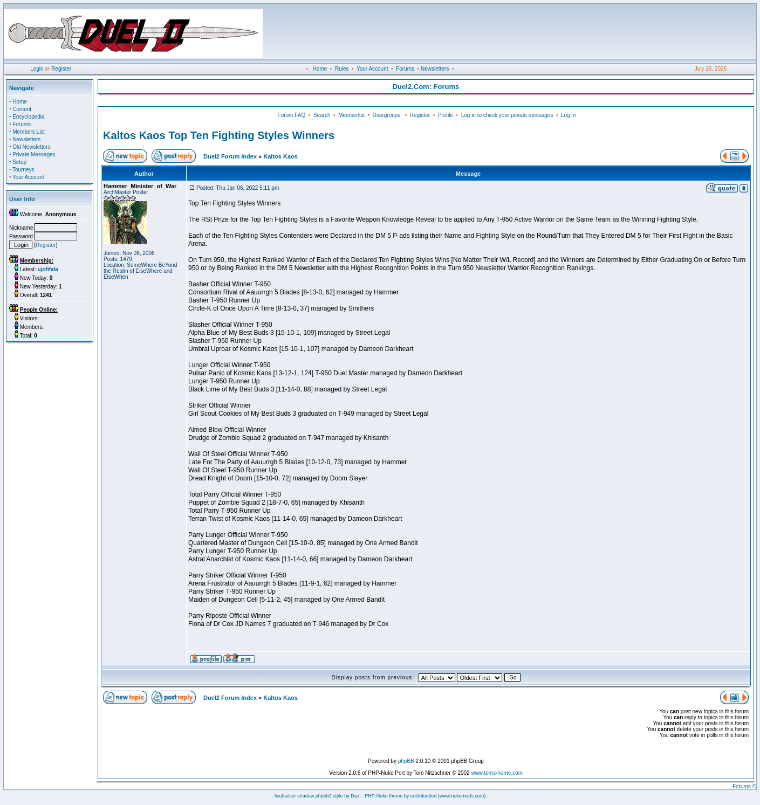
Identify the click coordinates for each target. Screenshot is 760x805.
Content (21, 109)
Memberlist (351, 115)
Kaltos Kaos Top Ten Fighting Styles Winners (218, 135)
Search (322, 115)
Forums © (744, 786)
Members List (28, 132)
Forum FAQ (292, 115)
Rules (342, 69)
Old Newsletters (31, 147)
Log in (568, 115)
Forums (405, 69)
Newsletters (435, 69)
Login (36, 69)
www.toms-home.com (497, 773)
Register (61, 69)
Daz (355, 796)
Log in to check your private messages (507, 115)
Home (320, 69)
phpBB (406, 761)
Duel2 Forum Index (230, 156)
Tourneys (23, 170)
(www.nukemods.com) (462, 796)
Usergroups (387, 115)
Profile (445, 115)
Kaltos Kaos (280, 156)
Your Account (372, 69)
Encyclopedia (28, 117)
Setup (19, 162)
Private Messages (33, 154)
